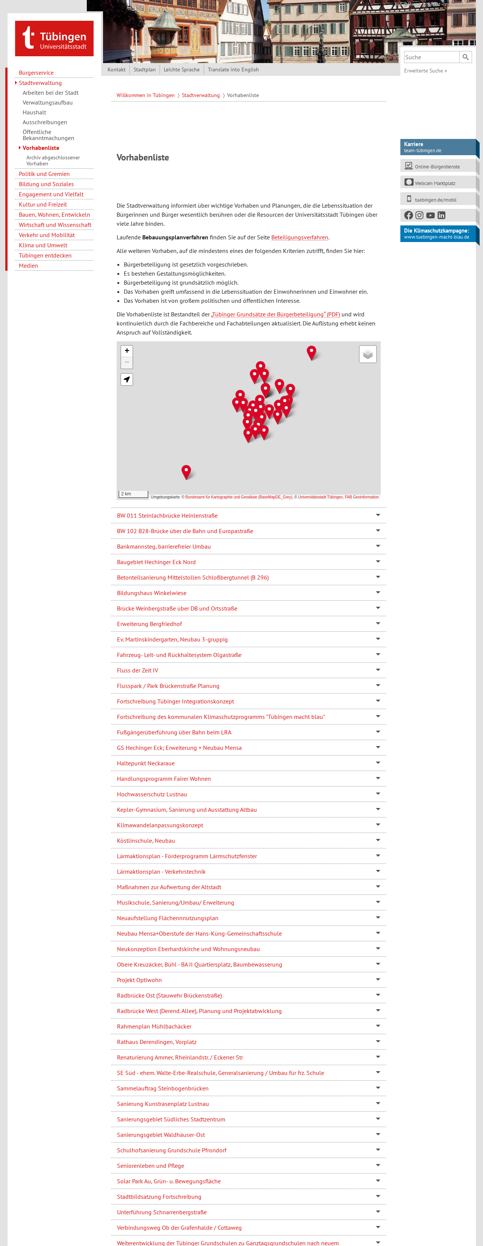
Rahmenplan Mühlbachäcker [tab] (154, 1026)
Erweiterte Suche (425, 70)
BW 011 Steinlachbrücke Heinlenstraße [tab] (167, 515)
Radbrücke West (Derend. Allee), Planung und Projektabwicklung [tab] (199, 1011)
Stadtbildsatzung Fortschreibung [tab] (159, 1196)
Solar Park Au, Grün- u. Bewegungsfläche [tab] (169, 1181)
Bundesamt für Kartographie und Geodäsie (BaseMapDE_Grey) (239, 497)
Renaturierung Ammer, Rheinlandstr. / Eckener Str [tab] (180, 1057)
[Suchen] (465, 57)
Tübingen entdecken (45, 255)
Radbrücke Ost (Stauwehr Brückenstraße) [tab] (169, 995)
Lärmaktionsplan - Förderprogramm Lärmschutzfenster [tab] (187, 856)
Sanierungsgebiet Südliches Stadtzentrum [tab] (171, 1119)
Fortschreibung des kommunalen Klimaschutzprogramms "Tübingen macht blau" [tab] (221, 716)
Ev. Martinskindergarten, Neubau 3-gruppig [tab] (172, 639)
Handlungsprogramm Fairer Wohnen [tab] (164, 778)
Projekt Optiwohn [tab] (139, 980)
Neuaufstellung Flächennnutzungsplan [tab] (167, 918)
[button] (264, 376)
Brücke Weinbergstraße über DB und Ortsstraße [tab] (177, 608)
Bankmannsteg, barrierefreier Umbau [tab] (164, 546)
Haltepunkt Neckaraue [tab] (146, 763)
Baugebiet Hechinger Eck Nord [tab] (156, 562)
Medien (28, 265)
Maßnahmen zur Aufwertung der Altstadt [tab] (169, 887)
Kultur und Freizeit (43, 204)
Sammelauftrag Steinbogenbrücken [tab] (163, 1088)
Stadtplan (145, 69)
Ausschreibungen (45, 122)
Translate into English (233, 69)
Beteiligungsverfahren (299, 237)
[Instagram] (420, 217)
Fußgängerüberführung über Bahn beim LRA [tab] (174, 732)
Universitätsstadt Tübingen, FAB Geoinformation (338, 497)
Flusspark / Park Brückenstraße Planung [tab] (168, 685)
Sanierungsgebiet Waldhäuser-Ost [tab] (161, 1134)
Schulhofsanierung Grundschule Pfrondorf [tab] (171, 1150)
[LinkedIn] (442, 217)
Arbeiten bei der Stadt (50, 92)
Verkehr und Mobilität (47, 235)
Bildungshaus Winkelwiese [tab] (151, 593)
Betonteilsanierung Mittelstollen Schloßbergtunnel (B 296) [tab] (193, 577)
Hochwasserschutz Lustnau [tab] (152, 794)
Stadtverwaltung (40, 82)
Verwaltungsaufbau (48, 102)
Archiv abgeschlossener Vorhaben (53, 160)
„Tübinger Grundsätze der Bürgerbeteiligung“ (268, 314)
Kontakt (117, 69)
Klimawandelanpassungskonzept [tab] (160, 825)
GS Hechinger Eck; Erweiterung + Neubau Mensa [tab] (179, 747)
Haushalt (34, 112)
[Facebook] (409, 217)
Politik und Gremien (44, 173)
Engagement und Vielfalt (51, 194)
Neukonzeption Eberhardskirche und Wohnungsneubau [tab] (188, 949)
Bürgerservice (36, 72)
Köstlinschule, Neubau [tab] (146, 840)
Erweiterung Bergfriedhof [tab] (149, 624)
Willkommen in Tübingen (146, 95)
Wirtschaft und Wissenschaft (55, 224)
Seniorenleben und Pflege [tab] (150, 1165)
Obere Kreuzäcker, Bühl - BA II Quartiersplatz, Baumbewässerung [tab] (199, 964)
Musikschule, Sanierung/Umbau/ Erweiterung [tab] (175, 902)
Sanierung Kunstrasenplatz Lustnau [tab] (163, 1103)
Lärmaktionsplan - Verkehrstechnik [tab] (161, 871)
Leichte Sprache (182, 69)
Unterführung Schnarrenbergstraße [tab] (162, 1212)
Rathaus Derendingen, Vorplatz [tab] (157, 1042)
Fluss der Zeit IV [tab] (137, 670)
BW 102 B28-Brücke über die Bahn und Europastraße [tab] (185, 531)
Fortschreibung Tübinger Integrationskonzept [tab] (175, 701)
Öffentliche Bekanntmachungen (48, 135)
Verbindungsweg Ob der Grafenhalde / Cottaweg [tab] (179, 1227)
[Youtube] (431, 217)
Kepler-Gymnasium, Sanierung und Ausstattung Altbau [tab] (187, 809)
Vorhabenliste (41, 147)
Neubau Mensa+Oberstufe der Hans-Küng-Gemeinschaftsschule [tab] (199, 933)
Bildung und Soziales (46, 184)
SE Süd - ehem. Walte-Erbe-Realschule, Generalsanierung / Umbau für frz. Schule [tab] (220, 1072)
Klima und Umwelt (43, 245)
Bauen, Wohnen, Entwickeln (54, 214)
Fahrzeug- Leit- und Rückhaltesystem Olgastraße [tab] (179, 654)
